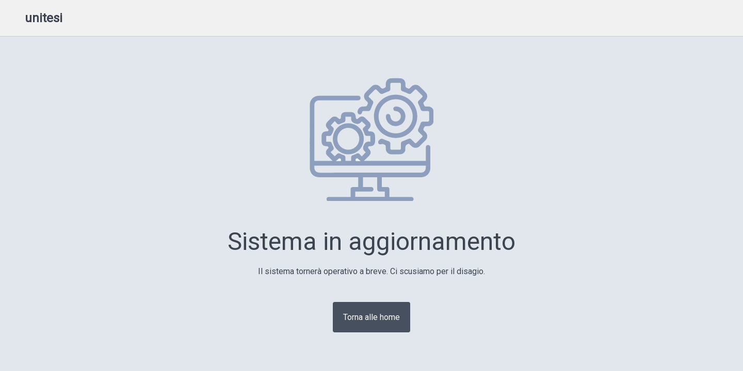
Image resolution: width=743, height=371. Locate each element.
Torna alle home (371, 317)
